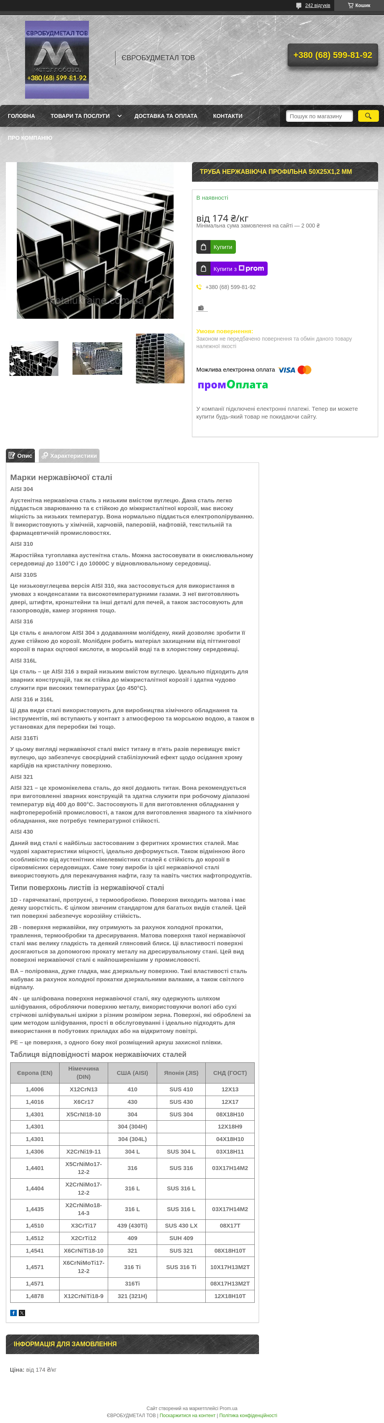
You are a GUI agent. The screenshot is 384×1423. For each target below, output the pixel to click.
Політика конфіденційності (248, 1415)
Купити (223, 247)
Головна (21, 116)
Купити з (239, 268)
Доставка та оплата (165, 116)
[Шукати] (368, 116)
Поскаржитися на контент (187, 1415)
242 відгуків (317, 5)
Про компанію (30, 138)
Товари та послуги (80, 116)
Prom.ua (228, 1408)
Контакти (228, 116)
